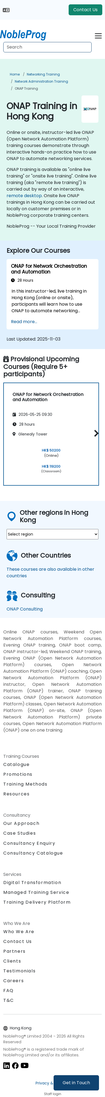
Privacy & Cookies (52, 1083)
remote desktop (24, 196)
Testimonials (19, 971)
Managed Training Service (36, 892)
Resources (16, 794)
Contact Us (85, 10)
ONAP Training (26, 88)
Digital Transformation (32, 882)
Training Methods (25, 784)
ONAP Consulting (25, 609)
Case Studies (19, 833)
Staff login (52, 1094)
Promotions (18, 774)
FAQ (8, 990)
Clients (12, 961)
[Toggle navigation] (98, 35)
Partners (14, 951)
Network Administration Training (41, 81)
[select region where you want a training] (52, 534)
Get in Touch (76, 1083)
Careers (13, 981)
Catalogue (16, 764)
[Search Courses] (47, 47)
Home (15, 74)
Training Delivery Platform (37, 902)
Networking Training (43, 74)
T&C (8, 1000)
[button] (95, 433)
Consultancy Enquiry (29, 843)
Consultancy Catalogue (33, 853)
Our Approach (21, 823)
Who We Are (18, 931)
